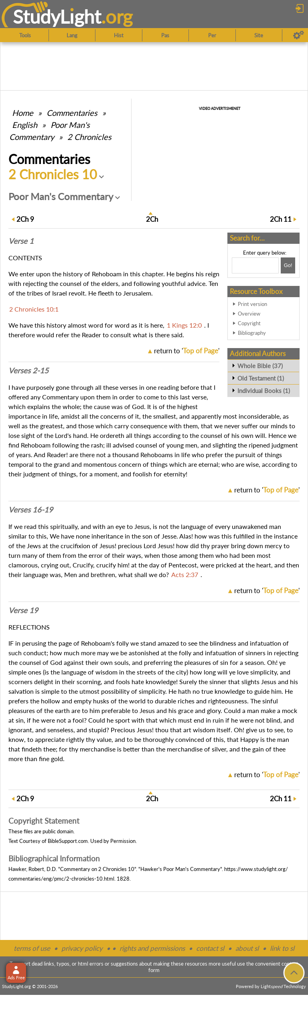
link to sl (282, 948)
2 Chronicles (89, 137)
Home (22, 112)
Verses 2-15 (28, 370)
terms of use (32, 948)
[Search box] (255, 265)
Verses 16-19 (30, 509)
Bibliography (252, 333)
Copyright (249, 323)
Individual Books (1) (263, 390)
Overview (249, 313)
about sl (247, 948)
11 (281, 219)
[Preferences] (298, 35)
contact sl (210, 948)
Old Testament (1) (260, 378)
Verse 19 (23, 610)
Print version (252, 304)
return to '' (186, 350)
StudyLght (57, 16)
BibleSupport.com (68, 841)
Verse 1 (21, 241)
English (24, 125)
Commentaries (72, 112)
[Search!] (288, 265)
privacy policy (82, 948)
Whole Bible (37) (260, 365)
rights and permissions (152, 948)
